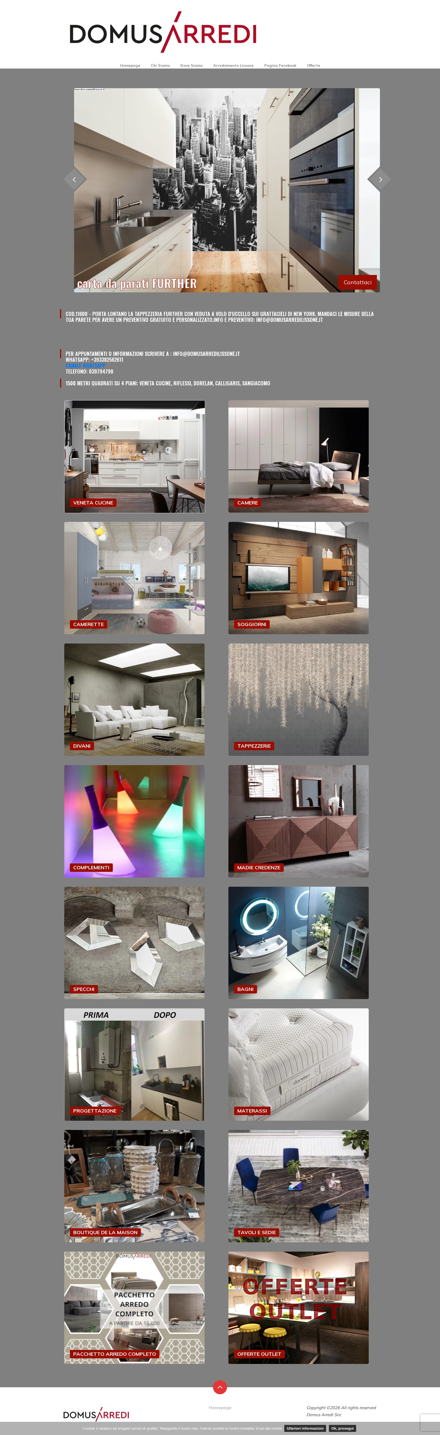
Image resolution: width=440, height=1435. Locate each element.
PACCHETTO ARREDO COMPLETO (114, 1354)
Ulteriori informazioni (305, 1428)
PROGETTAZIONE (94, 1110)
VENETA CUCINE (93, 502)
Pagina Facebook (280, 65)
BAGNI (245, 989)
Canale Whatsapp (86, 365)
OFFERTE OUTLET (259, 1354)
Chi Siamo (160, 65)
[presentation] (380, 179)
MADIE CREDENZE (258, 867)
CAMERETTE (88, 624)
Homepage (130, 65)
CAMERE (247, 502)
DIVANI (82, 746)
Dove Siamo (191, 65)
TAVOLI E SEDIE (256, 1232)
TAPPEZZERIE (254, 746)
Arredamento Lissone (233, 65)
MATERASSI (252, 1110)
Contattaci (358, 282)
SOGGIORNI (251, 624)
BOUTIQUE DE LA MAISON (105, 1232)
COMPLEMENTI (91, 867)
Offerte (313, 65)
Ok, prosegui (342, 1428)
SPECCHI (84, 989)
